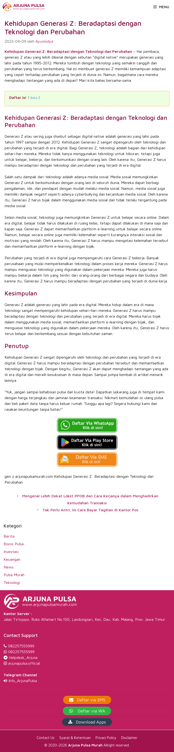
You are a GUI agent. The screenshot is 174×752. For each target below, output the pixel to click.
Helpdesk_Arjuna (23, 657)
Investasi (11, 551)
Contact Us (46, 738)
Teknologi (12, 582)
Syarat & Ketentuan (75, 738)
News (9, 567)
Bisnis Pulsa (14, 544)
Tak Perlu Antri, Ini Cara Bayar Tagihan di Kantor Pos (90, 510)
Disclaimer (129, 738)
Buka (33, 98)
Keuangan (12, 559)
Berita (9, 536)
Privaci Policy (106, 738)
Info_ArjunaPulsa (22, 680)
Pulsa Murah (14, 575)
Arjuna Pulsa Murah (85, 745)
